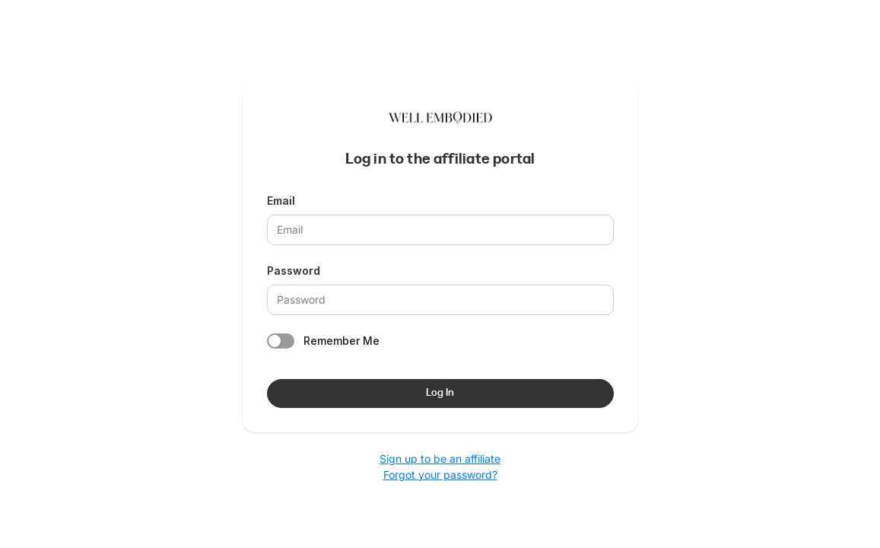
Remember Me (341, 340)
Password (293, 270)
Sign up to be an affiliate (440, 458)
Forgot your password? (440, 474)
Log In (440, 392)
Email (281, 200)
